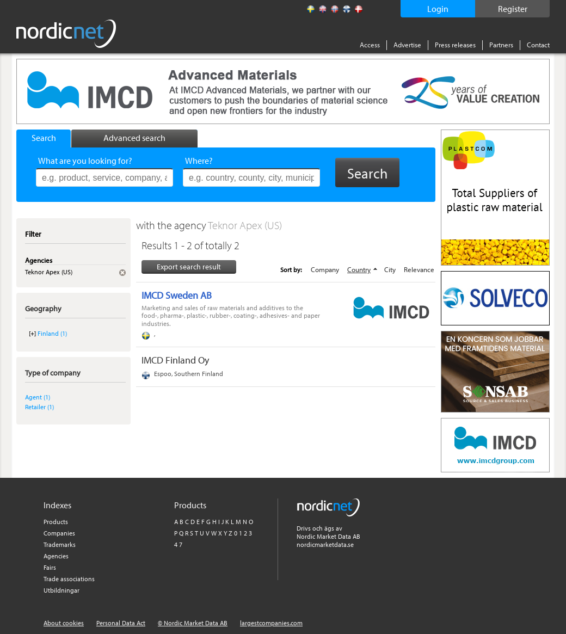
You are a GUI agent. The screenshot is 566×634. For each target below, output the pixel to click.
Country (359, 269)
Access (370, 44)
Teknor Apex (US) (245, 225)
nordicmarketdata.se (325, 544)
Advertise (407, 44)
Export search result (189, 267)
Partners (501, 44)
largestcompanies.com (271, 623)
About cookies (64, 623)
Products (56, 522)
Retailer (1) (39, 407)
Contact (538, 44)
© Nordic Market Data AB (192, 623)
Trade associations (69, 579)
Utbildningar (61, 590)
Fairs (50, 567)
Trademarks (60, 544)
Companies (59, 533)
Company (325, 269)
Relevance (419, 269)
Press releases (455, 44)
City (390, 269)
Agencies (56, 556)
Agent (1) (37, 397)
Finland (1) (52, 333)
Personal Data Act (120, 623)
